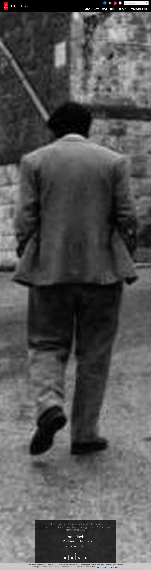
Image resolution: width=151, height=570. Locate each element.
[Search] (146, 3)
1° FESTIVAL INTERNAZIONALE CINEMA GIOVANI (75, 524)
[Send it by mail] (65, 557)
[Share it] (72, 557)
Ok (98, 567)
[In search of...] (136, 3)
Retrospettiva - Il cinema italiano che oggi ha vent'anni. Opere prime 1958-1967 (75, 528)
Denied (105, 567)
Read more (115, 567)
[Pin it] (79, 557)
